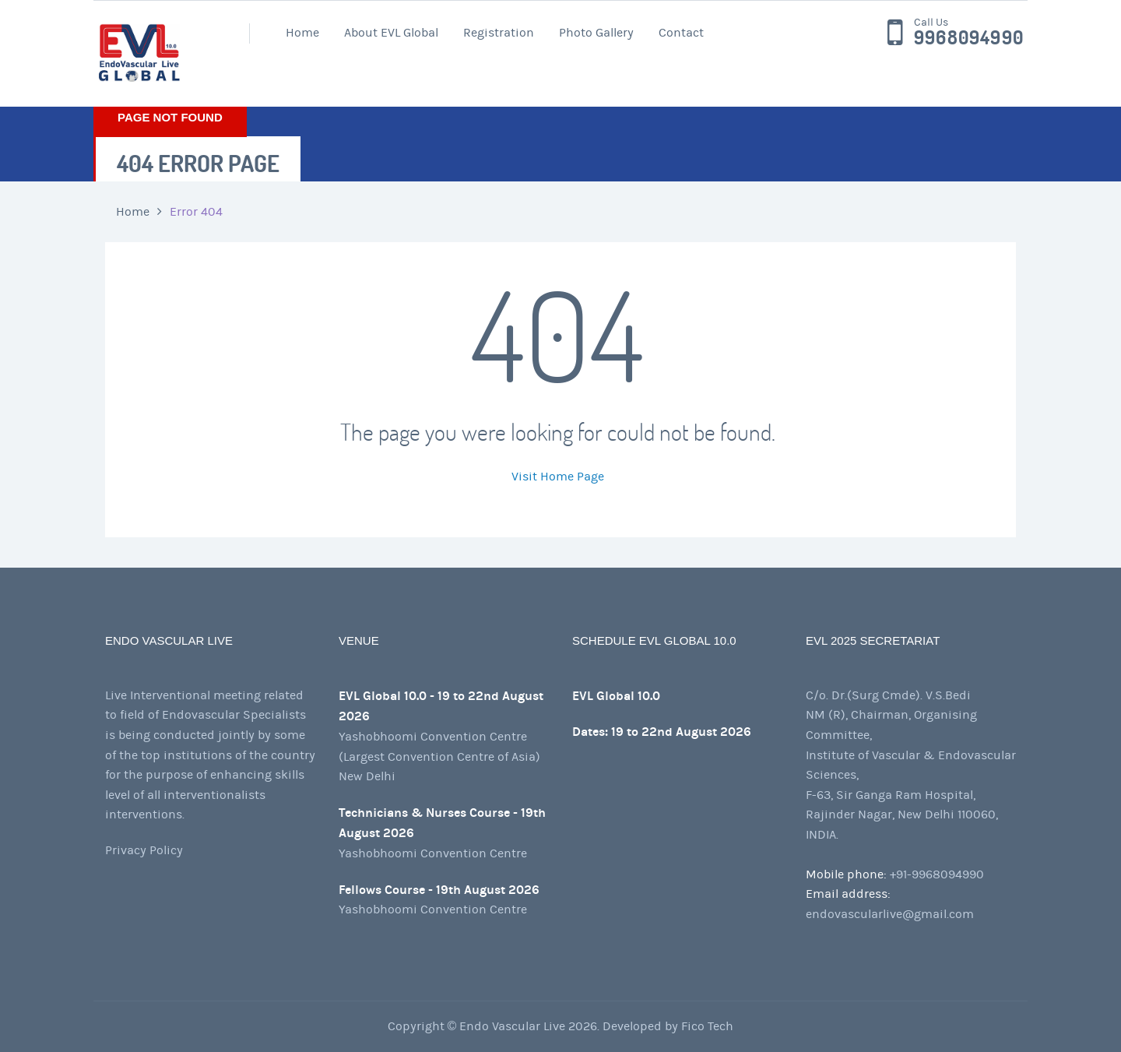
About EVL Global (391, 33)
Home (302, 33)
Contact (681, 33)
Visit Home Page (557, 477)
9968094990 (969, 38)
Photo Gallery (596, 33)
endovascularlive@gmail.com (890, 914)
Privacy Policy (144, 850)
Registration (498, 33)
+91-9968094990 (937, 874)
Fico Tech (707, 1026)
